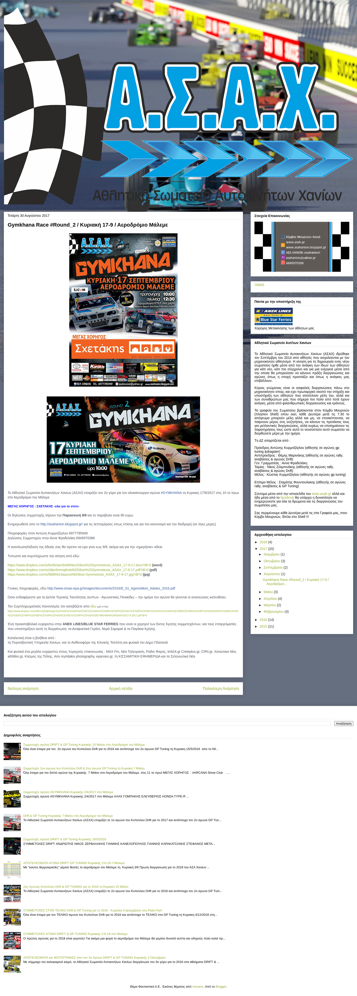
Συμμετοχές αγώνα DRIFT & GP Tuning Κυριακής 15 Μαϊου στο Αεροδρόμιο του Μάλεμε (84, 744)
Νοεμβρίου (272, 554)
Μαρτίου (270, 605)
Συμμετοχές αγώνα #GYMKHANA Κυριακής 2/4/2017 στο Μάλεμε (68, 792)
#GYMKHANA (171, 493)
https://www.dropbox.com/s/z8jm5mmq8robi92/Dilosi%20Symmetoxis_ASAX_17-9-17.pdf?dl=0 (78, 570)
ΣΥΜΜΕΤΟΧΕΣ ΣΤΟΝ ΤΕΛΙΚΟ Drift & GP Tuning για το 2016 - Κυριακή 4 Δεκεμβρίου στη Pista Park (92, 910)
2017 (264, 549)
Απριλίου (271, 599)
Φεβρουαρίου (274, 611)
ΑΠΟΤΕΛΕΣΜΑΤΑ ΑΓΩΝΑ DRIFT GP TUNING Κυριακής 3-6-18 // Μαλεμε (74, 863)
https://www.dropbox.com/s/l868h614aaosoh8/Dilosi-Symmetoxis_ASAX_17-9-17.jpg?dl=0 (75, 574)
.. (321, 494)
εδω (93, 606)
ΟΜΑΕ (259, 285)
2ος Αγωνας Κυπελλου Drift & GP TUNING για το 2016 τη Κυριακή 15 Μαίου (75, 886)
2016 (264, 620)
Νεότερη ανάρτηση (23, 689)
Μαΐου (269, 592)
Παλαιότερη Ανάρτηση (221, 689)
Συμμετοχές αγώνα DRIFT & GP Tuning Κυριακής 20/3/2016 (64, 839)
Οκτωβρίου (272, 561)
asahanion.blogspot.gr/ (61, 524)
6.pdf (111, 588)
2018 (264, 542)
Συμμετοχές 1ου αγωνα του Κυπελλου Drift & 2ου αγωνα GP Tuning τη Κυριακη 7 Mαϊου (83, 768)
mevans (197, 986)
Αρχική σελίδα (120, 689)
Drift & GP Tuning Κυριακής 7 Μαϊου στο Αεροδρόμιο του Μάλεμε (68, 816)
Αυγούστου (272, 574)
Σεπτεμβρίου (273, 567)
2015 (264, 626)
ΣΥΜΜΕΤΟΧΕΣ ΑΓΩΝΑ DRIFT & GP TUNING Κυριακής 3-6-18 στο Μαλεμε (75, 934)
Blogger (221, 986)
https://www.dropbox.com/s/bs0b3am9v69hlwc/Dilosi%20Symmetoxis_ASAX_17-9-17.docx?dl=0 (79, 565)
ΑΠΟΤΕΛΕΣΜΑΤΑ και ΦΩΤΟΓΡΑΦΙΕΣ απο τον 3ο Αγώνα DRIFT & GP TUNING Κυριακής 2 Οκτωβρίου (94, 957)
